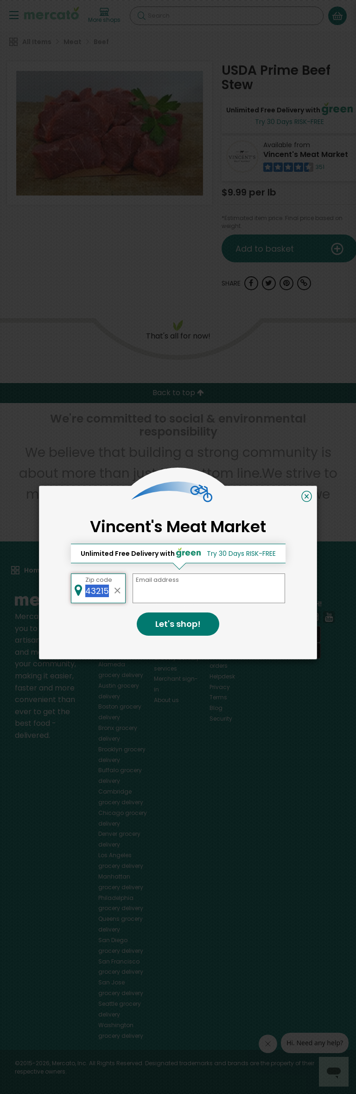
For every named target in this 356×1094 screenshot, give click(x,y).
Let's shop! (178, 624)
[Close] (306, 496)
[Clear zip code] (118, 588)
